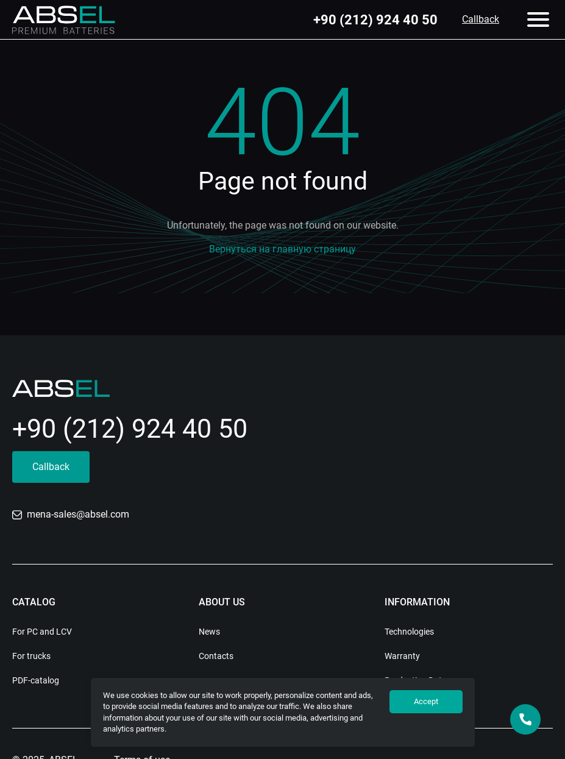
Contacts (216, 656)
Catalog (33, 602)
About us (222, 602)
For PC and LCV (42, 631)
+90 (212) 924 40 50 (375, 19)
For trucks (31, 656)
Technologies (409, 631)
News (209, 631)
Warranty (402, 656)
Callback (480, 19)
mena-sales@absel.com (70, 514)
